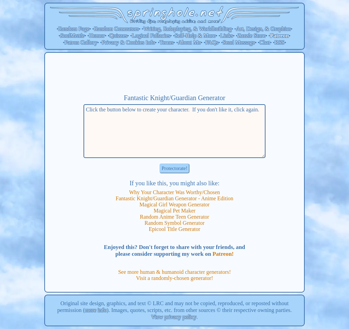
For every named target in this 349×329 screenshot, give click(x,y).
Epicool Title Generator (174, 229)
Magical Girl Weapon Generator (174, 204)
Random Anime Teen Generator (174, 217)
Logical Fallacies (151, 35)
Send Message (239, 42)
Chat (264, 42)
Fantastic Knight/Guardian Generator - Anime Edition (174, 198)
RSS (280, 42)
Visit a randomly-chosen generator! (174, 278)
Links (226, 35)
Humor (97, 35)
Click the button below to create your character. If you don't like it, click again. (174, 131)
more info (96, 310)
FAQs (211, 42)
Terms (166, 42)
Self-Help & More (195, 35)
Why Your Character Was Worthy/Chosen (174, 192)
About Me (189, 42)
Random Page (74, 29)
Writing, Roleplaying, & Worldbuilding (187, 29)
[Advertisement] (174, 73)
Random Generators (116, 29)
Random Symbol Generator (174, 223)
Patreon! (222, 254)
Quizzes (118, 35)
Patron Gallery (80, 42)
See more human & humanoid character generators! (174, 272)
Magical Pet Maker (175, 211)
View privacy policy (174, 317)
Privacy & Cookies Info (128, 42)
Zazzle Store (251, 35)
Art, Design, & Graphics (263, 29)
